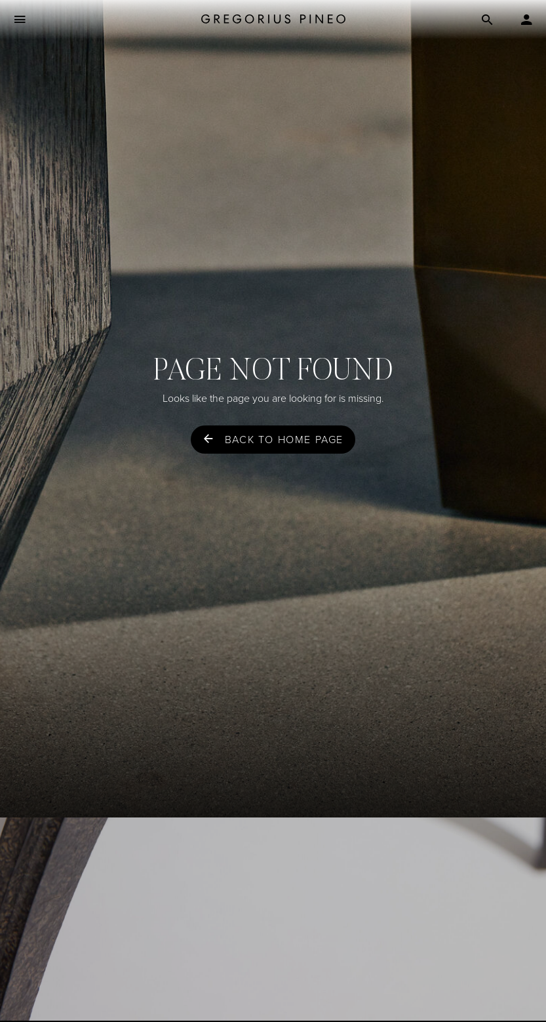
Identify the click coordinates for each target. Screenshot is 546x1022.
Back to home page (284, 439)
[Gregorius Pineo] (273, 20)
